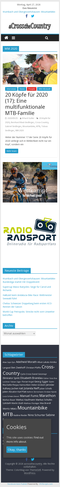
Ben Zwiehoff (18, 367)
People (31, 89)
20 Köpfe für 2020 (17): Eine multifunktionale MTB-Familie (26, 103)
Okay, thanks (17, 449)
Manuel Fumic (29, 396)
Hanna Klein (25, 385)
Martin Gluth (17, 403)
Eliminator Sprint (11, 378)
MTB (38, 126)
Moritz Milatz (10, 408)
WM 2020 (19, 130)
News (22, 89)
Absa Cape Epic (9, 362)
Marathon (47, 395)
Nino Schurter (36, 415)
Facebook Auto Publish (17, 484)
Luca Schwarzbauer (11, 396)
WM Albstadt (44, 89)
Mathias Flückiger (31, 403)
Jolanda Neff (31, 388)
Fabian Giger (16, 382)
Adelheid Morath (26, 362)
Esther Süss (48, 378)
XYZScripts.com (46, 484)
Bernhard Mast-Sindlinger (22, 122)
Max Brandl (45, 403)
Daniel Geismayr (39, 374)
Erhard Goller (28, 118)
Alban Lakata (43, 362)
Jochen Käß (17, 388)
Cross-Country (41, 122)
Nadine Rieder (20, 415)
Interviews (11, 89)
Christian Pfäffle (33, 367)
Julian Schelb (46, 388)
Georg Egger (41, 381)
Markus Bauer (9, 399)
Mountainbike (29, 126)
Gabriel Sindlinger (13, 126)
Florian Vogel (28, 381)
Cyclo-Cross (25, 374)
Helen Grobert (38, 384)
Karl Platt (22, 391)
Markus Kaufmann (25, 399)
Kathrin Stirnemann (35, 392)
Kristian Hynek (50, 392)
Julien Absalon (10, 391)
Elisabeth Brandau (31, 378)
